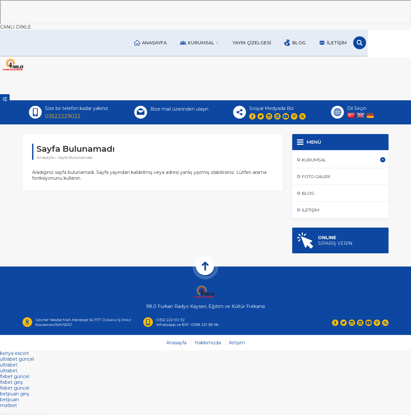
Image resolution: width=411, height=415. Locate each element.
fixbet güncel (14, 377)
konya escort (14, 354)
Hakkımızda (208, 344)
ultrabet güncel (17, 360)
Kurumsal (222, 43)
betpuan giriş (14, 395)
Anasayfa (172, 43)
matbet (8, 406)
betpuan (9, 400)
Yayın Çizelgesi (274, 43)
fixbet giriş (11, 383)
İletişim (355, 43)
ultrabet (8, 366)
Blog (317, 43)
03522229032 (63, 116)
